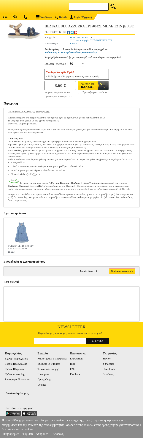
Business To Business (49, 363)
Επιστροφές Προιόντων (17, 379)
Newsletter (72, 327)
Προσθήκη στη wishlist (92, 92)
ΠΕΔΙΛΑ (73, 43)
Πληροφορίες (11, 433)
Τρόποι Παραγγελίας (16, 363)
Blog (72, 363)
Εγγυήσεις (108, 374)
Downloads (109, 369)
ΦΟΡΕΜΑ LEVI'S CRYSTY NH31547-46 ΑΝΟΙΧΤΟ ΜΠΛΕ (21, 248)
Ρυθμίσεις (27, 433)
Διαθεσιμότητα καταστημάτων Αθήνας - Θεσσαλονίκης (71, 52)
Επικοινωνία (76, 358)
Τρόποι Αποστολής (15, 374)
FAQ (72, 369)
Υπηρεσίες (108, 363)
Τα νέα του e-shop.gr (48, 369)
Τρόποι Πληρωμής (14, 369)
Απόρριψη (42, 433)
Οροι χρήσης (44, 379)
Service (107, 358)
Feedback (75, 374)
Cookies (42, 384)
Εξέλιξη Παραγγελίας (16, 358)
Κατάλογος (44, 17)
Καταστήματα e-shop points (52, 358)
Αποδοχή (58, 433)
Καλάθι (61, 17)
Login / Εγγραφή (81, 17)
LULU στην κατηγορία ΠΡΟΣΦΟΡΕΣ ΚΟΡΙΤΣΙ (90, 40)
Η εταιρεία (43, 374)
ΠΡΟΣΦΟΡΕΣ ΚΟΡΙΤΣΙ (79, 37)
